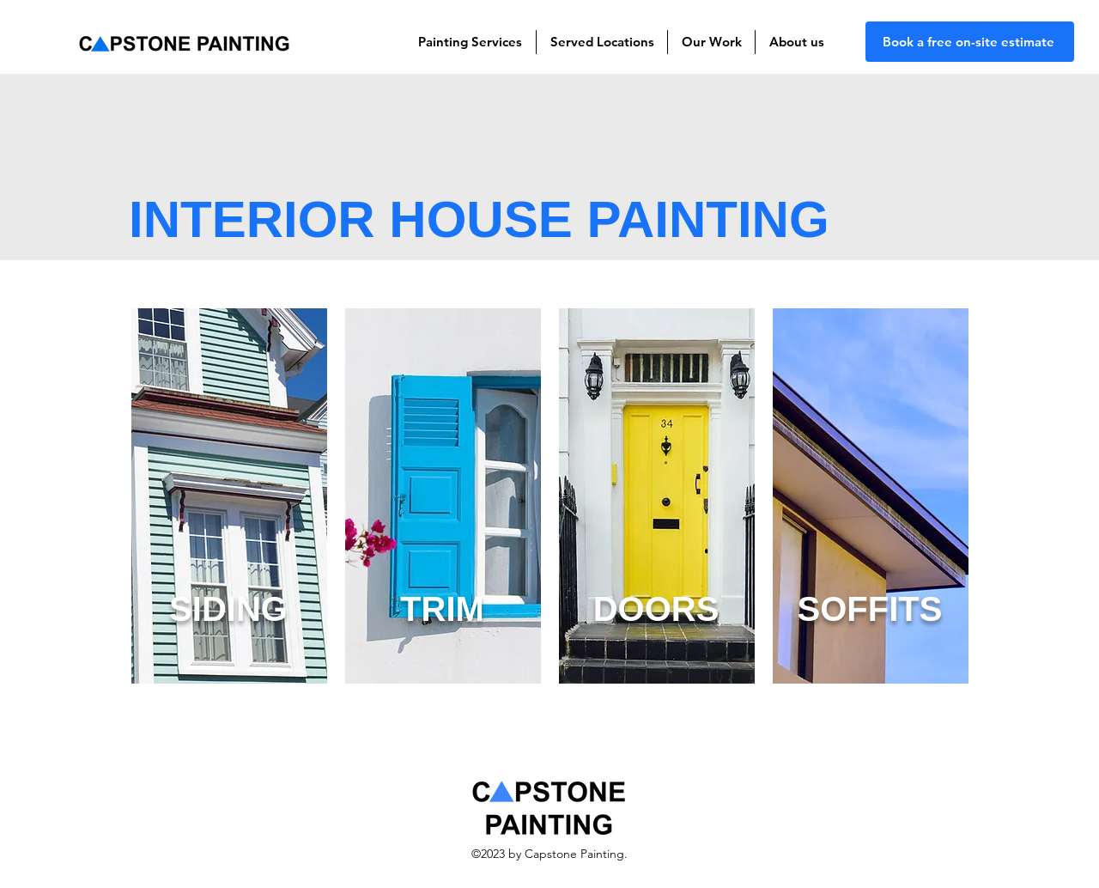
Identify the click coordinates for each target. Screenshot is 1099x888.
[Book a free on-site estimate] (969, 41)
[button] (470, 42)
